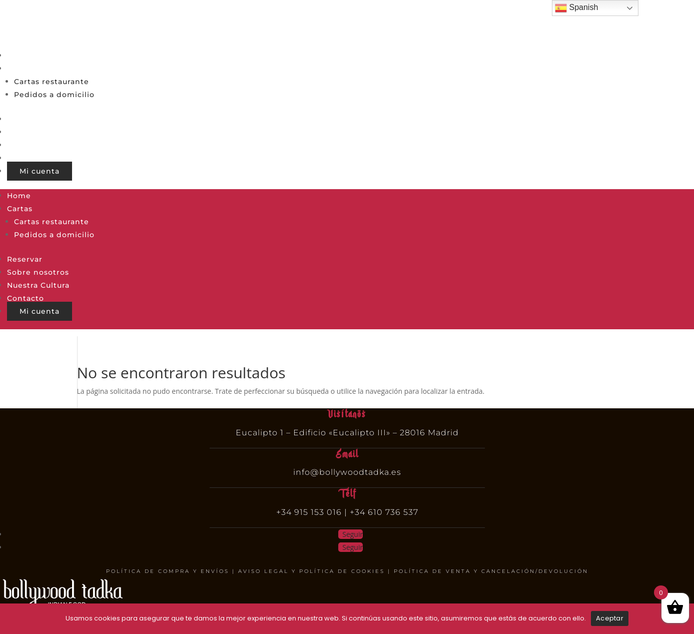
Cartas (20, 68)
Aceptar (609, 618)
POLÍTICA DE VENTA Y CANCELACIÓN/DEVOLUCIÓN (491, 571)
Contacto (25, 158)
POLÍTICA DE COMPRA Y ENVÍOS (167, 571)
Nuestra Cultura (38, 145)
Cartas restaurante (51, 81)
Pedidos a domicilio (54, 94)
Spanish (576, 8)
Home (19, 55)
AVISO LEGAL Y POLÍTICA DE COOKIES (311, 571)
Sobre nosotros (38, 132)
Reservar (25, 119)
